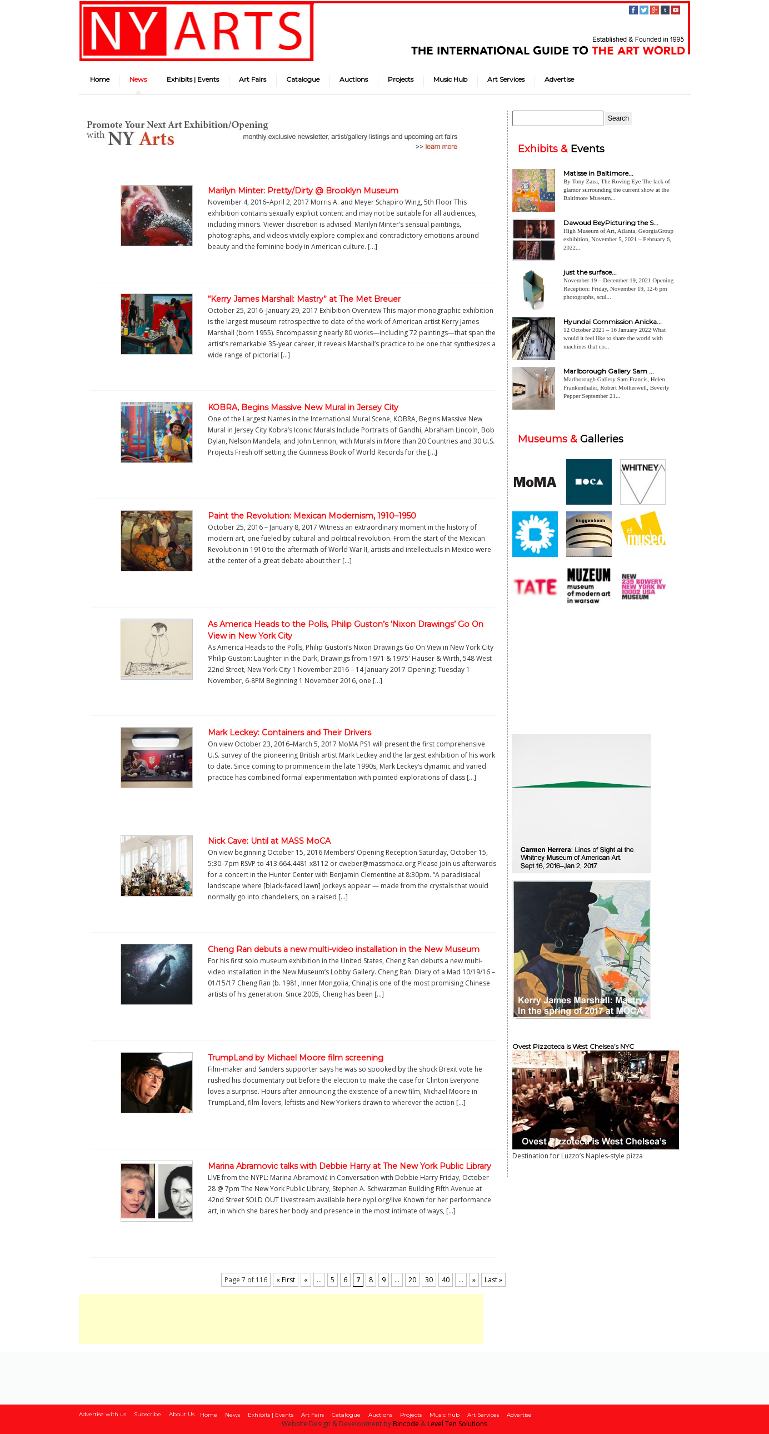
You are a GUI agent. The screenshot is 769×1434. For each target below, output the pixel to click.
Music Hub (450, 79)
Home (99, 79)
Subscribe (147, 1414)
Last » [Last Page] (493, 1279)
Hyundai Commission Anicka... (612, 321)
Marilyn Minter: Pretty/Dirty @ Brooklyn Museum (303, 191)
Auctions (353, 79)
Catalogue (302, 79)
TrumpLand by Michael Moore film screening (295, 1058)
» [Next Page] (474, 1279)
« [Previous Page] (306, 1279)
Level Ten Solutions (457, 1423)
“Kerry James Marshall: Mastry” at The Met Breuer (304, 299)
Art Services (506, 79)
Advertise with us (102, 1414)
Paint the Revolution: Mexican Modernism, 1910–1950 (312, 516)
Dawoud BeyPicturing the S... (610, 222)
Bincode (406, 1423)
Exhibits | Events (193, 79)
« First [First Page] (285, 1279)
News (138, 79)
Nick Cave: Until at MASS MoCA (269, 841)
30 (429, 1279)
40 (446, 1279)
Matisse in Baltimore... (598, 173)
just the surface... (590, 272)
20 (412, 1279)
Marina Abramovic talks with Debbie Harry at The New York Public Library (349, 1166)
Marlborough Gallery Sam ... (608, 371)
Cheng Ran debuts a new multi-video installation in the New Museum (344, 949)
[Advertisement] (281, 1319)
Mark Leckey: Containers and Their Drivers (289, 733)
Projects (400, 79)
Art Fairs (252, 79)
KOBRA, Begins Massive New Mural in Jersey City (303, 407)
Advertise (559, 79)
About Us (181, 1414)
